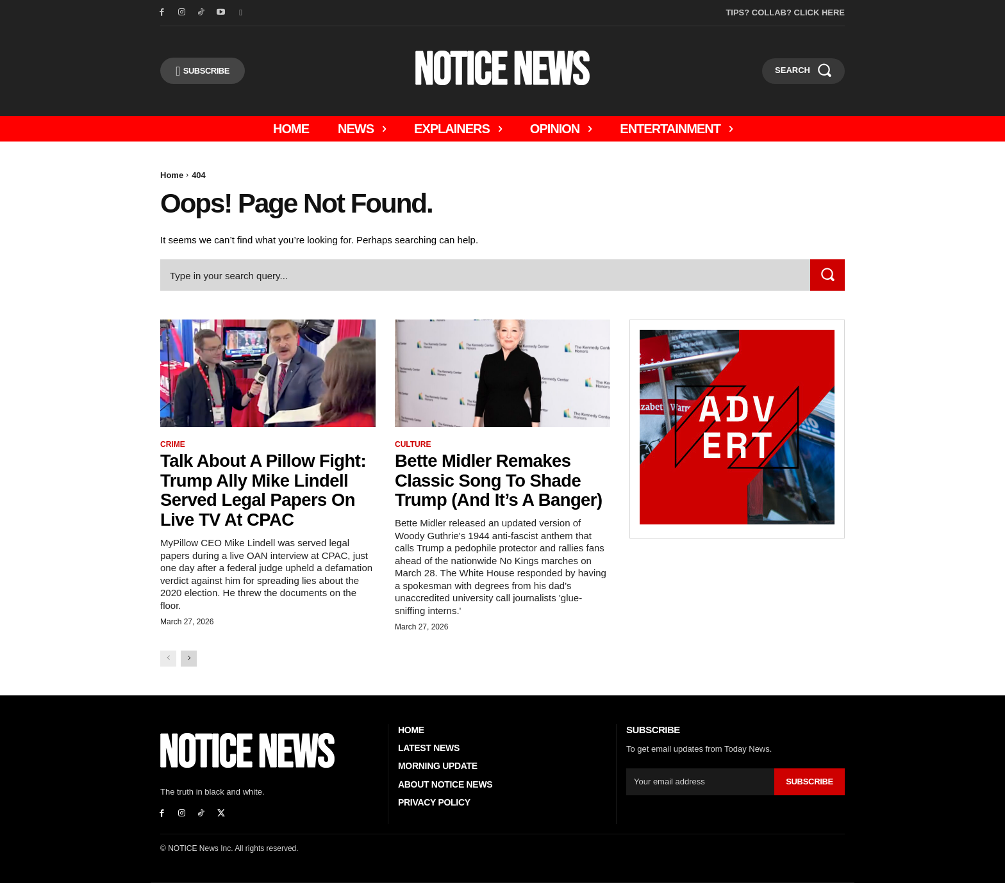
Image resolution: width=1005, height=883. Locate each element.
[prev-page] (168, 659)
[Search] (827, 275)
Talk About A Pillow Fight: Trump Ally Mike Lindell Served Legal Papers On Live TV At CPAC (265, 490)
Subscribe (809, 781)
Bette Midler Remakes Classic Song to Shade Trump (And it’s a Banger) (501, 480)
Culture (413, 444)
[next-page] (189, 659)
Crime (172, 444)
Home (171, 175)
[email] (700, 781)
